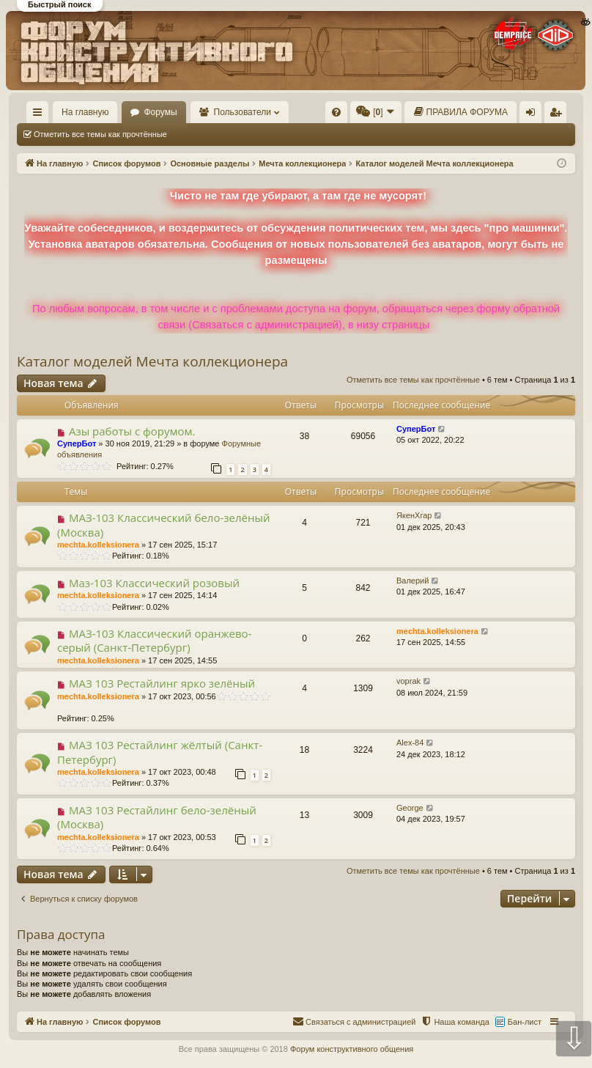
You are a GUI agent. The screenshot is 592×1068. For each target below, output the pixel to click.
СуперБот (76, 443)
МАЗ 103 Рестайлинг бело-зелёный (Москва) (156, 817)
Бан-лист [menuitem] (524, 1021)
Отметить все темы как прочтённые (100, 134)
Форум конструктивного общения (351, 1049)
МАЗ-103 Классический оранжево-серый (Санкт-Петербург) (154, 640)
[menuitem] (336, 112)
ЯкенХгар (414, 515)
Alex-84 (409, 742)
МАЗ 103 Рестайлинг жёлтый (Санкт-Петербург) (159, 751)
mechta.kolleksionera (98, 544)
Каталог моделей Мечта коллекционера (152, 361)
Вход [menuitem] (533, 115)
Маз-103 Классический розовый (154, 582)
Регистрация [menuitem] (558, 115)
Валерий (412, 580)
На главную (85, 112)
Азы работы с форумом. (132, 431)
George (409, 807)
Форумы (160, 112)
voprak (408, 681)
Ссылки (40, 115)
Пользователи (242, 112)
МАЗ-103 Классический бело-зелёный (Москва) (163, 524)
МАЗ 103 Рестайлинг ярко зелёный (162, 683)
